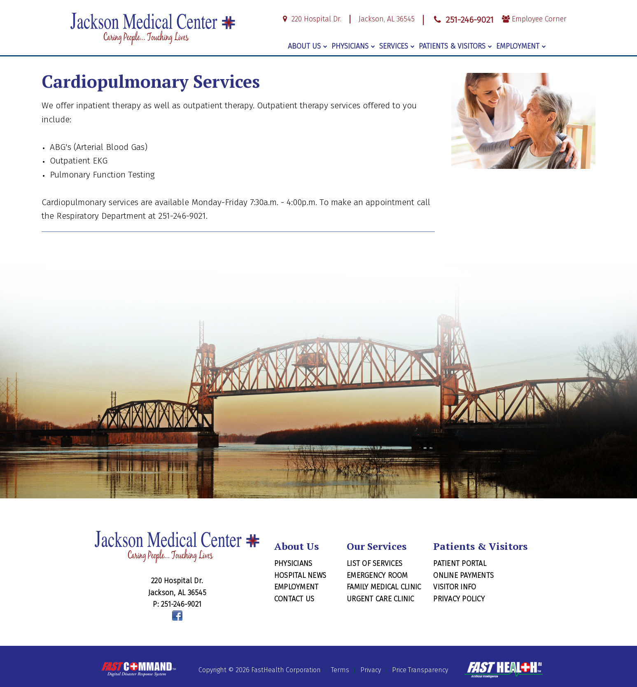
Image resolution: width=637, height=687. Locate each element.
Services (397, 46)
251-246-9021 (463, 19)
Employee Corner (534, 19)
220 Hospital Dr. (310, 19)
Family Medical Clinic (384, 586)
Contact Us (294, 598)
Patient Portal (459, 563)
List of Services (374, 563)
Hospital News (300, 575)
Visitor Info (454, 586)
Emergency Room (377, 575)
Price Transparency (420, 670)
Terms (340, 670)
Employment (521, 46)
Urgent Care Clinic (380, 598)
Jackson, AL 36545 (387, 19)
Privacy (370, 670)
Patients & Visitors (455, 46)
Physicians (353, 46)
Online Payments (463, 575)
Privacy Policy (459, 598)
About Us (307, 46)
